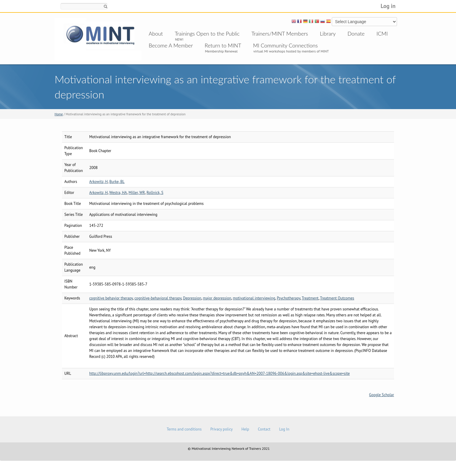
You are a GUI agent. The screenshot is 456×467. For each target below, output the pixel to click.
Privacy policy (221, 429)
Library (328, 33)
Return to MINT (223, 45)
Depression (192, 298)
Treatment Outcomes (337, 298)
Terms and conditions (184, 429)
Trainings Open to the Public (207, 33)
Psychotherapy (288, 298)
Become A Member (171, 45)
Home (59, 114)
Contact (264, 429)
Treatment (310, 298)
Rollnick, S (154, 192)
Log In (284, 429)
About (156, 33)
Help (245, 429)
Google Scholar (381, 394)
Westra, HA (118, 192)
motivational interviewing (254, 298)
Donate (356, 33)
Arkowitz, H (98, 181)
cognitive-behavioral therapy (157, 298)
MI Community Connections (285, 45)
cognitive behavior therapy (111, 298)
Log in (388, 5)
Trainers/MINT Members (279, 33)
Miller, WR (137, 192)
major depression (217, 298)
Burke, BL (117, 181)
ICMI (382, 33)
